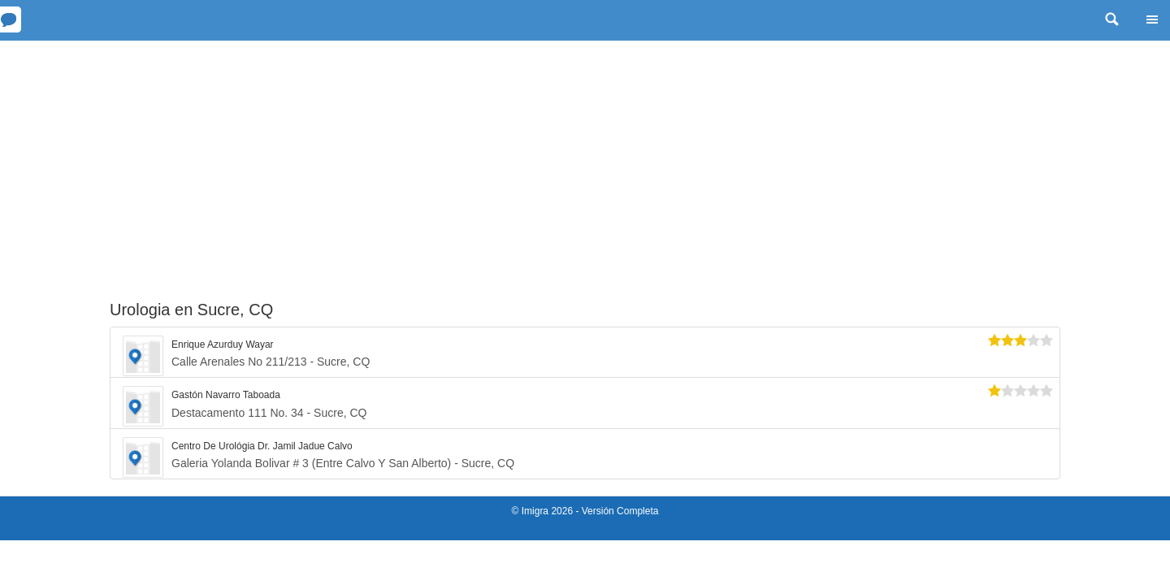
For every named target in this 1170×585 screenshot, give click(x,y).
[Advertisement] (585, 162)
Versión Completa (620, 511)
